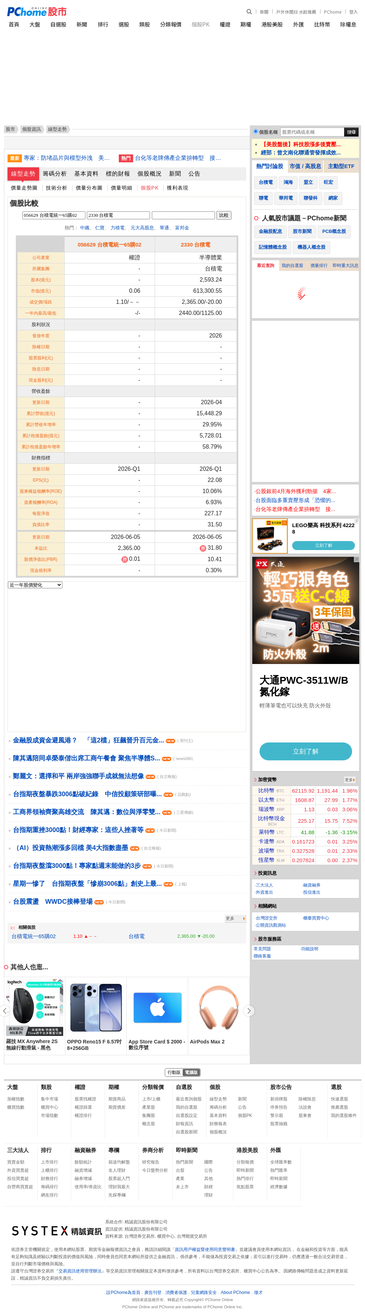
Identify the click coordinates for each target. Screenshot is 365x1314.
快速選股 (339, 1099)
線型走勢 (23, 174)
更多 (230, 918)
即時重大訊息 (346, 265)
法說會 (305, 1107)
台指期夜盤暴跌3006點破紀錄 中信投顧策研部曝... (102, 794)
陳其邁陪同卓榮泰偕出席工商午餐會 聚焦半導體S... (103, 758)
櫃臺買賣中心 (316, 918)
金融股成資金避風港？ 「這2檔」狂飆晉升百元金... (103, 740)
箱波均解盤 (119, 1162)
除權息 (348, 24)
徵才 (258, 1292)
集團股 (148, 1115)
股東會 (305, 1115)
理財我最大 (119, 1186)
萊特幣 (267, 832)
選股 (123, 24)
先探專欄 (117, 1195)
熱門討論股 (269, 166)
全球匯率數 (281, 1162)
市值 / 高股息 (305, 166)
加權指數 (15, 1099)
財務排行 (49, 1178)
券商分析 (153, 1150)
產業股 (148, 1107)
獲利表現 (177, 188)
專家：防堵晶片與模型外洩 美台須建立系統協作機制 (68, 158)
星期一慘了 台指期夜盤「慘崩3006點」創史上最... (100, 883)
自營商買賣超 (20, 1186)
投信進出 (311, 892)
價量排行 (319, 265)
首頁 (14, 24)
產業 (180, 1178)
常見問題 (262, 948)
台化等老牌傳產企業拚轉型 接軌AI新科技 (180, 158)
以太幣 (266, 800)
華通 (164, 227)
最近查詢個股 (189, 1099)
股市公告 (281, 1087)
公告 (194, 174)
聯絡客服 (262, 956)
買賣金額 (15, 1162)
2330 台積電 (196, 245)
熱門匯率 (278, 1170)
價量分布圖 (89, 188)
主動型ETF (341, 166)
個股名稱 (268, 132)
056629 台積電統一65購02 (109, 245)
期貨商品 (117, 1099)
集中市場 (49, 1099)
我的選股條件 (344, 1115)
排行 (103, 24)
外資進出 (264, 892)
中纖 (84, 227)
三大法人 (264, 885)
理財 (208, 1195)
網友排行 (49, 1195)
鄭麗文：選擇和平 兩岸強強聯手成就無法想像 (95, 776)
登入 (353, 12)
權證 (225, 24)
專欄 (113, 1150)
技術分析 (56, 188)
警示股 (276, 1115)
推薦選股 (339, 1107)
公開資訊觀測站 (271, 925)
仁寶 (99, 227)
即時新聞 (186, 1150)
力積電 (118, 227)
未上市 (182, 1186)
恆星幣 (266, 860)
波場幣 (266, 850)
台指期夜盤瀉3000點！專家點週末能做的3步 (93, 865)
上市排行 (49, 1162)
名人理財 (117, 1170)
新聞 (264, 12)
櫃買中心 (49, 1107)
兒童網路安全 (204, 1292)
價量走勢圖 (24, 188)
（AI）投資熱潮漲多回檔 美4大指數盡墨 (87, 847)
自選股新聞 (186, 1131)
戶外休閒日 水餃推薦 (296, 12)
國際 (208, 1162)
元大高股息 (142, 227)
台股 (180, 1170)
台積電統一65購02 (33, 936)
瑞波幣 (266, 809)
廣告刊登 (153, 1292)
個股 (215, 1087)
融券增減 (83, 1178)
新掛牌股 (278, 1099)
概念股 (148, 1123)
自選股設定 (186, 1115)
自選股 (58, 24)
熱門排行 (245, 1178)
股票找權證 (85, 1099)
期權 (245, 24)
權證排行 (83, 1115)
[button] (249, 1010)
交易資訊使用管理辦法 (80, 1271)
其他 (208, 1178)
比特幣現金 (271, 818)
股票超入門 (119, 1178)
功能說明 (309, 948)
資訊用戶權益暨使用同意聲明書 (205, 1249)
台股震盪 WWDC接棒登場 (69, 901)
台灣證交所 (266, 918)
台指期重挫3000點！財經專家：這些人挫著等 (94, 829)
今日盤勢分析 (155, 1170)
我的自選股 (292, 265)
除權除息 (307, 1099)
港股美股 (272, 24)
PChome (332, 12)
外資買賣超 (18, 1170)
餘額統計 (83, 1162)
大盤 (34, 24)
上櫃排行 (49, 1170)
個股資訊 (31, 129)
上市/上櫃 (151, 1099)
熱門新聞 (184, 1162)
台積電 (136, 936)
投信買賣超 (18, 1178)
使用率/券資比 (88, 1186)
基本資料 (86, 174)
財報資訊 (184, 1123)
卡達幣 (266, 841)
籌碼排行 (49, 1186)
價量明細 (121, 188)
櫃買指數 (15, 1107)
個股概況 (149, 174)
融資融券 (311, 885)
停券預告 (278, 1107)
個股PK (201, 24)
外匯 (298, 24)
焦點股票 (245, 1186)
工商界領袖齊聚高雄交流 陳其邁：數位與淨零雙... (103, 812)
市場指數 (49, 1115)
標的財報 (118, 174)
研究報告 (150, 1162)
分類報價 (171, 24)
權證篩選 (83, 1107)
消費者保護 (176, 1292)
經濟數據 (278, 1186)
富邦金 (182, 227)
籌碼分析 (55, 174)
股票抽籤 (278, 1123)
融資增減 (83, 1170)
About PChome (235, 1292)
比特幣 (322, 24)
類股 (144, 24)
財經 (208, 1186)
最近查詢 (265, 265)
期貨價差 (117, 1107)
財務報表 (218, 1123)
